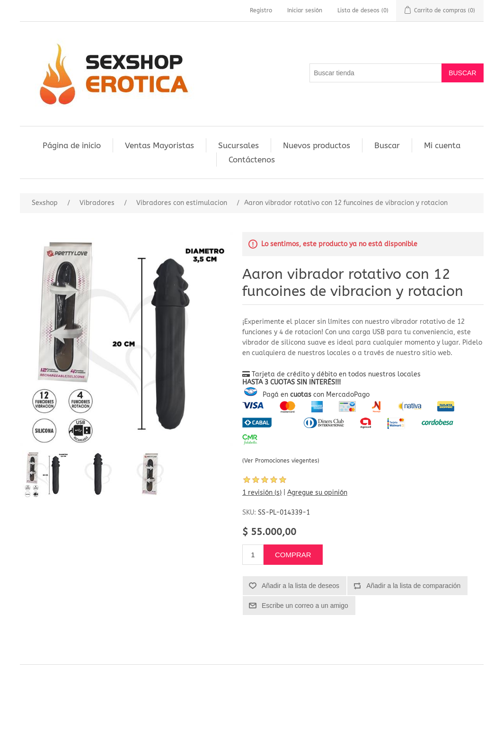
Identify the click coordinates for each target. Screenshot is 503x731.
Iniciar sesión (304, 10)
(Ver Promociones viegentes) (280, 460)
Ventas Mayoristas (159, 145)
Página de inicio (72, 145)
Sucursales (238, 145)
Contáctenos (252, 159)
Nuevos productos (316, 145)
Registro (261, 10)
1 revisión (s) (262, 493)
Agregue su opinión (317, 493)
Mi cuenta (442, 145)
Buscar (387, 145)
